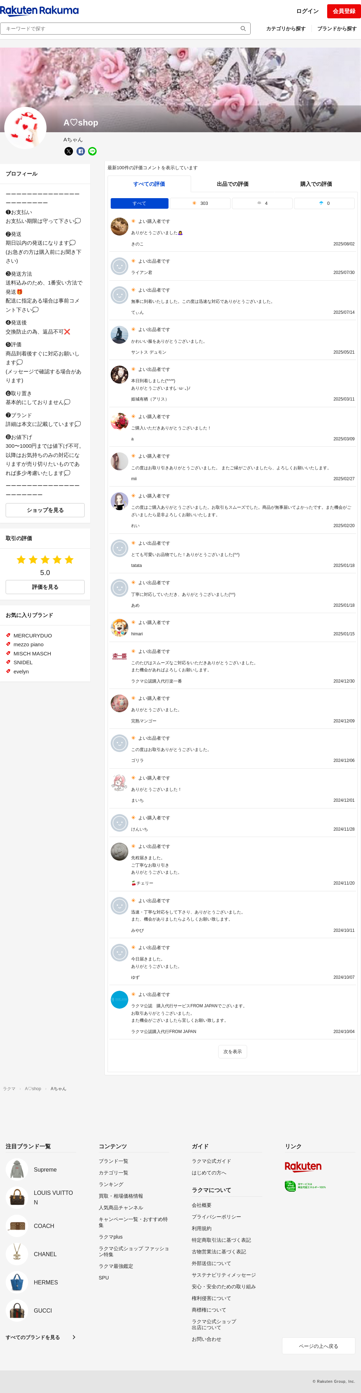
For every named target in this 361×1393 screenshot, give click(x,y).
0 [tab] (324, 203)
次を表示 (233, 1051)
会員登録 (344, 11)
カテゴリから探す (286, 28)
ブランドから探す (337, 28)
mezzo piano (29, 644)
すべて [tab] (139, 203)
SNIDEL (23, 662)
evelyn (21, 671)
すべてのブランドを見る (33, 1337)
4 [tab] (262, 203)
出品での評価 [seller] (233, 184)
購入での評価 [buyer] (316, 184)
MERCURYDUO (33, 636)
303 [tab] (200, 203)
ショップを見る (45, 510)
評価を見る (45, 587)
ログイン (307, 11)
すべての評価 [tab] (149, 184)
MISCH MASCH (32, 653)
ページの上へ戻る (318, 1346)
